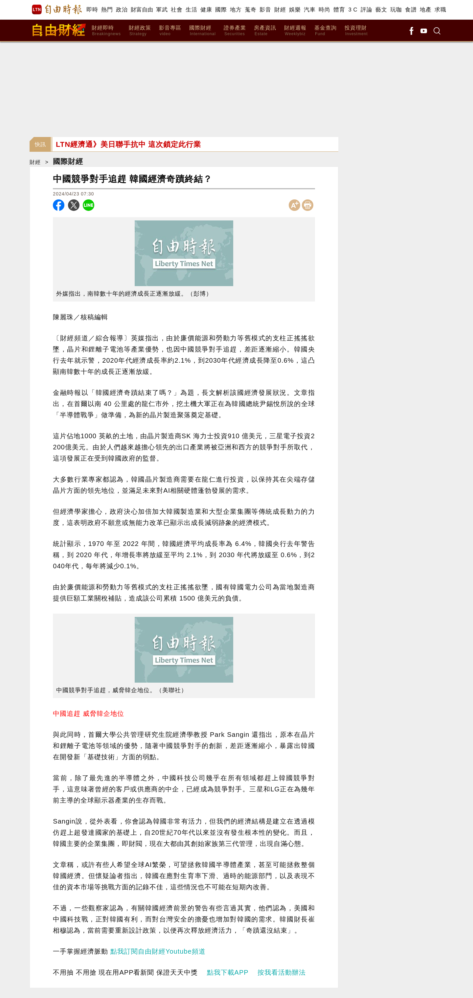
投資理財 (356, 30)
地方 (235, 10)
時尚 (324, 10)
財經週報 (295, 30)
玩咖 (396, 10)
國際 (221, 10)
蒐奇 (250, 10)
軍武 (162, 10)
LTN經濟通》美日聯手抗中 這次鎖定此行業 (128, 144)
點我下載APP (228, 972)
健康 (206, 10)
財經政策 (140, 30)
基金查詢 (325, 30)
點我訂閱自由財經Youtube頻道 (158, 951)
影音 (265, 10)
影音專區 (170, 30)
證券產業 (235, 30)
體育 (339, 10)
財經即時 (106, 30)
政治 (121, 10)
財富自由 (142, 10)
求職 (440, 10)
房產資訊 (265, 30)
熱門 (107, 10)
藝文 (381, 10)
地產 (425, 10)
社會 (176, 10)
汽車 (309, 10)
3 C (352, 10)
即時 (92, 10)
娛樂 (295, 10)
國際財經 (202, 30)
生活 (191, 10)
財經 (280, 10)
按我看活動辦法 (282, 972)
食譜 (411, 10)
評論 (366, 10)
